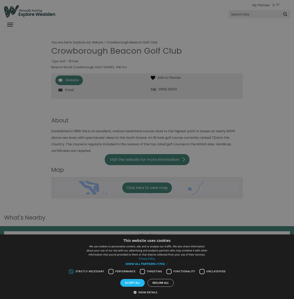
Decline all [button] (161, 283)
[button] (147, 263)
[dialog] (147, 267)
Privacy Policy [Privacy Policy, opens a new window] (147, 258)
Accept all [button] (132, 283)
